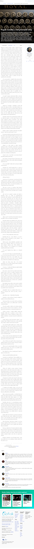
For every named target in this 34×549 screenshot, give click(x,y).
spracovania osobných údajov (6, 523)
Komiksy (21, 535)
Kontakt (7, 526)
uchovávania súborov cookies (6, 524)
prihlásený (17, 446)
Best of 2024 (16, 522)
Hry (20, 536)
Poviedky (4, 3)
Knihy (21, 534)
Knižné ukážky (17, 523)
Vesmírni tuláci (22, 521)
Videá (15, 517)
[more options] (32, 451)
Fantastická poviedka (10, 3)
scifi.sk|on (21, 514)
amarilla (6, 453)
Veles (6, 460)
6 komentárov (10, 45)
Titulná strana (17, 513)
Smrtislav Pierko (7, 477)
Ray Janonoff (7, 466)
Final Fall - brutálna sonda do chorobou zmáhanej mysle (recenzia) (16, 503)
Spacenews (16, 514)
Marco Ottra (29, 52)
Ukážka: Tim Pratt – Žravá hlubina (26, 502)
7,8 (14, 45)
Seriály (21, 533)
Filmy (21, 532)
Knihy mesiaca (17, 524)
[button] (26, 1)
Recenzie (16, 515)
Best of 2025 (16, 521)
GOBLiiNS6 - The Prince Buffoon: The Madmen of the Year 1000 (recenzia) (6, 503)
